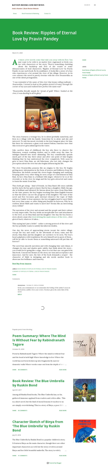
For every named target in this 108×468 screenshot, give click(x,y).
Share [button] (84, 60)
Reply (20, 294)
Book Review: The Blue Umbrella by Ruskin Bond (38, 383)
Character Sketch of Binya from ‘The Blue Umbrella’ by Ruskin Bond (37, 426)
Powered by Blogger (54, 463)
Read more (62, 369)
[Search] (87, 5)
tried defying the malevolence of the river (49, 217)
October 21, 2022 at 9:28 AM (35, 285)
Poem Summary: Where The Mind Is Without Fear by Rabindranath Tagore (39, 340)
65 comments (22, 410)
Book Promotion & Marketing (29, 13)
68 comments (22, 369)
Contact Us (46, 13)
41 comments (22, 455)
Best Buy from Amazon (21, 264)
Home (14, 13)
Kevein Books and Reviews (28, 5)
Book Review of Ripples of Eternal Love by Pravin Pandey (94, 71)
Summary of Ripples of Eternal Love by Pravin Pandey (95, 76)
